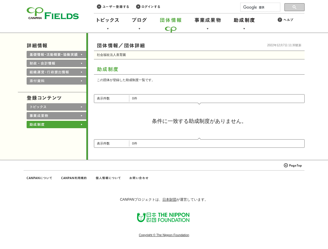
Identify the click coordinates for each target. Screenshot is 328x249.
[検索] (259, 7)
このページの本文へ (17, 0)
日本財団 (169, 200)
